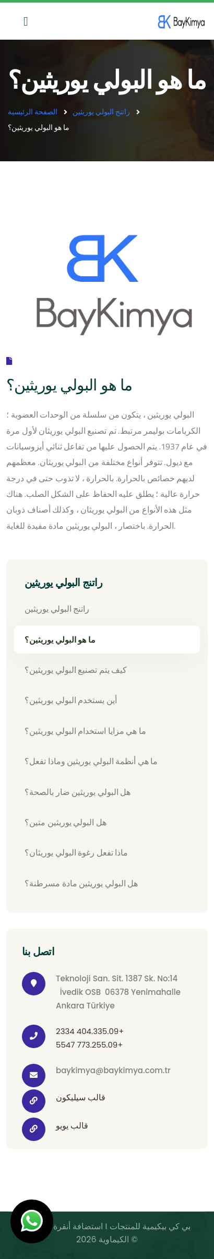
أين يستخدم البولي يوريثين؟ (71, 700)
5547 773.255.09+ (89, 1044)
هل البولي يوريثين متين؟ (65, 822)
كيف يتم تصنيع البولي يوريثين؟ (76, 669)
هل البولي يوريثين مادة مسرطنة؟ (81, 883)
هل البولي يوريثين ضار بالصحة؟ (77, 792)
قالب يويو (72, 1125)
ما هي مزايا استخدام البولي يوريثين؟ (85, 730)
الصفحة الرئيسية (32, 111)
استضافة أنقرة (77, 1226)
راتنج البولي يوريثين (101, 111)
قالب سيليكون (80, 1097)
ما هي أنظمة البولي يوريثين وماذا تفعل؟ (91, 761)
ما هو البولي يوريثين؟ (60, 639)
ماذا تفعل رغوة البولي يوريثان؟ (76, 852)
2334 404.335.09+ (90, 1031)
